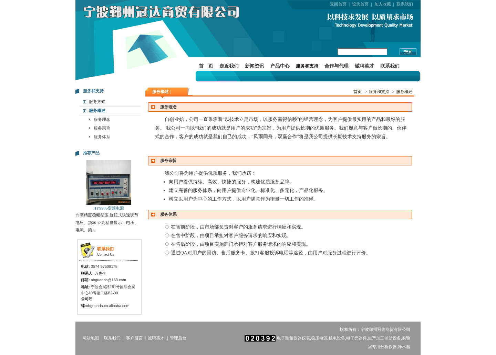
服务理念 (102, 119)
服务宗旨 (102, 128)
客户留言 (134, 338)
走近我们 (229, 66)
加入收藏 (382, 4)
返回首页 (338, 4)
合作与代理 (336, 66)
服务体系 (102, 136)
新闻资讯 (254, 66)
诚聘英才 (364, 66)
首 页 (206, 66)
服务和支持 (307, 66)
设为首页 (360, 4)
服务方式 (97, 101)
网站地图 (90, 338)
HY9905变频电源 (108, 208)
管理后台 (178, 338)
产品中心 (280, 66)
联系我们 (404, 4)
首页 (357, 91)
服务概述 (97, 110)
